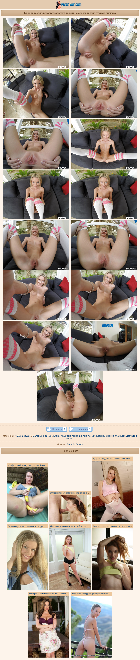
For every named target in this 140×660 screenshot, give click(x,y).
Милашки (120, 435)
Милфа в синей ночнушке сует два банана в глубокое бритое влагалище (40, 465)
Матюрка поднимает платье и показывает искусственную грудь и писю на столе (65, 594)
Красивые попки (69, 435)
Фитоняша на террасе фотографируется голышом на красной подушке (104, 594)
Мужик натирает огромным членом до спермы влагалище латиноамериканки (85, 493)
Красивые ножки (105, 435)
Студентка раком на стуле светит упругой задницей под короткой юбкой (40, 526)
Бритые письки (87, 435)
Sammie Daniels (74, 444)
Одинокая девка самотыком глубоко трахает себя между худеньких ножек (83, 526)
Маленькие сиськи (42, 435)
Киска (56, 435)
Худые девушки (23, 435)
